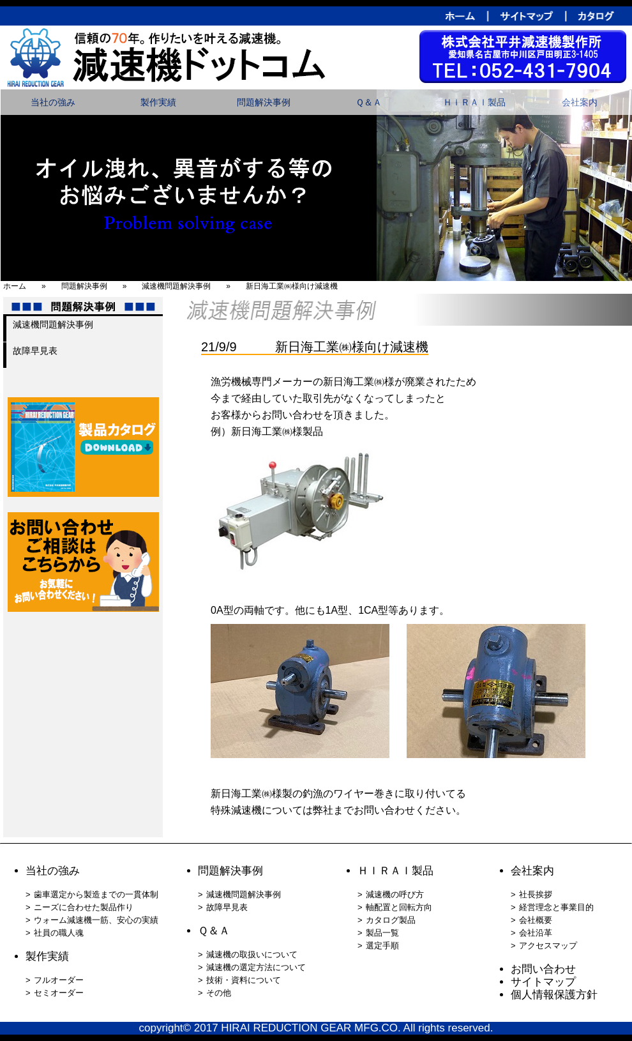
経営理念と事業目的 (556, 907)
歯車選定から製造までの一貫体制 (96, 894)
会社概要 (535, 920)
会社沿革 (535, 933)
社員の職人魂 (59, 933)
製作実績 (158, 102)
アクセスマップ (548, 945)
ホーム (14, 286)
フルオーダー (59, 980)
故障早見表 (35, 351)
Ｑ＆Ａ (369, 102)
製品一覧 (382, 933)
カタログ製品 (391, 920)
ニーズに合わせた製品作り (83, 907)
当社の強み (53, 102)
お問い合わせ (543, 969)
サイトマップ (543, 982)
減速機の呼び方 (395, 894)
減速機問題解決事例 (53, 324)
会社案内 (580, 102)
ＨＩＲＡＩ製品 (474, 102)
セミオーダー (59, 993)
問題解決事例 (263, 102)
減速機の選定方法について (256, 967)
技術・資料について (243, 980)
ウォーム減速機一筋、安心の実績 (96, 920)
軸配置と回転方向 (399, 907)
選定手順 (382, 945)
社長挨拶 (535, 894)
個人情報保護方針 (554, 995)
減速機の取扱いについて (251, 954)
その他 (218, 993)
